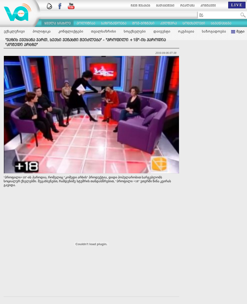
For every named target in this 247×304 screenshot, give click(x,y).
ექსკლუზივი (14, 31)
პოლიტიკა (42, 31)
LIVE (236, 5)
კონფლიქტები (70, 31)
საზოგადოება (214, 31)
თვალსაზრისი (103, 31)
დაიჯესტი (161, 31)
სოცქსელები (135, 31)
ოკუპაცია (186, 31)
